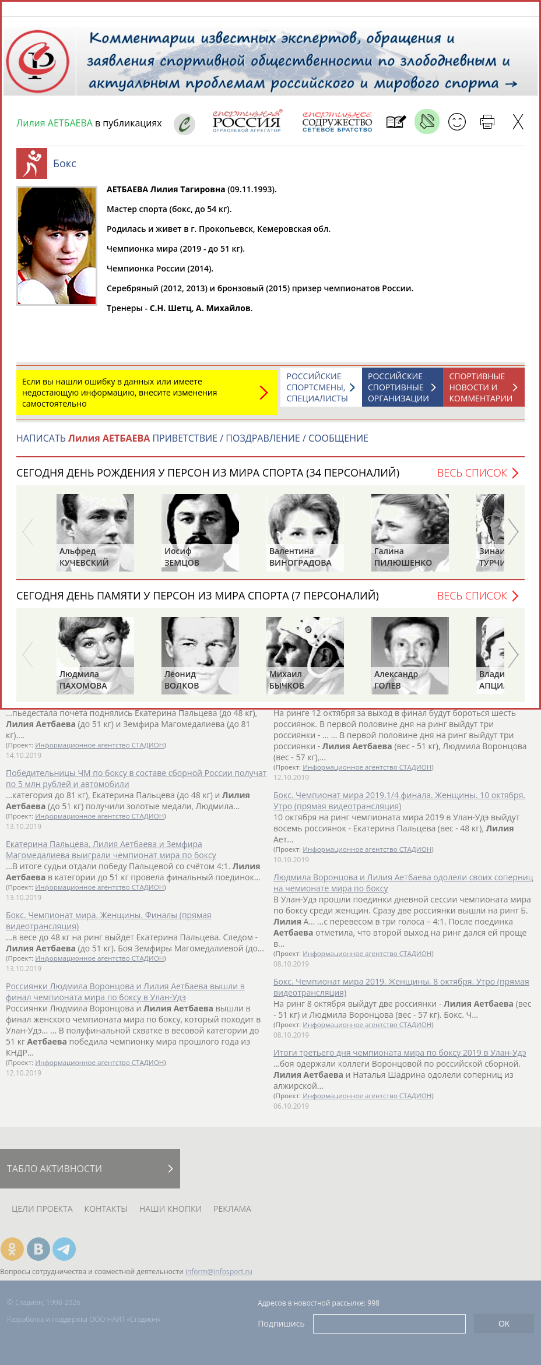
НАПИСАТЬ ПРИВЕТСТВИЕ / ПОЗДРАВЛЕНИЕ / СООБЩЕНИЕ (192, 444)
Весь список (472, 478)
